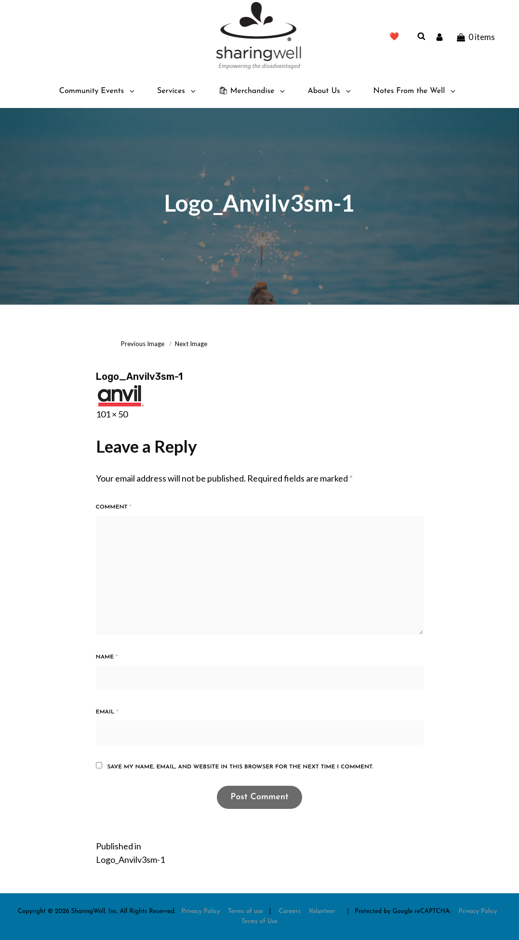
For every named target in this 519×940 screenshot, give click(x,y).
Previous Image (142, 344)
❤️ (394, 37)
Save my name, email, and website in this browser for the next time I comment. (240, 767)
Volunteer (321, 911)
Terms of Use (259, 921)
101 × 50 (112, 414)
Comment (114, 507)
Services (177, 91)
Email (107, 712)
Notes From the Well (415, 91)
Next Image (191, 344)
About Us (329, 91)
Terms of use (245, 911)
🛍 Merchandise (252, 91)
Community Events (97, 91)
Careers (290, 911)
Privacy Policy (201, 911)
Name (107, 657)
